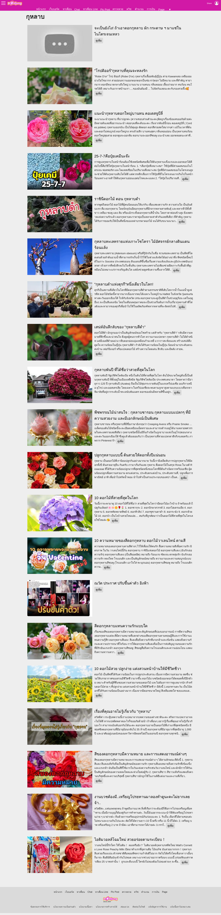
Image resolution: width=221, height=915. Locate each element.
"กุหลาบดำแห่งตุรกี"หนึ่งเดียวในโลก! (123, 286)
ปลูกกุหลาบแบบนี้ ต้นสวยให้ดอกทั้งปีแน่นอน (129, 457)
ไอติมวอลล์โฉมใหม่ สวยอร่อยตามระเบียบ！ (130, 841)
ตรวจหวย (118, 9)
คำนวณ (139, 9)
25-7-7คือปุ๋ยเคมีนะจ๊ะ (112, 158)
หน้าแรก (41, 9)
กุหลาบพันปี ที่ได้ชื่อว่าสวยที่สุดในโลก (124, 372)
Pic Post (105, 9)
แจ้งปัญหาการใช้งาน (157, 909)
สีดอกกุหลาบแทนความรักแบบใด (121, 628)
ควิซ (129, 9)
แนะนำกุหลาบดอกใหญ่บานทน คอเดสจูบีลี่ (128, 115)
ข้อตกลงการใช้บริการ (40, 909)
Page (161, 9)
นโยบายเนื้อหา (85, 909)
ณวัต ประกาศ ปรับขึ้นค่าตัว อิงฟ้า (121, 585)
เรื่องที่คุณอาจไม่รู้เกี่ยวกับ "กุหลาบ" (122, 713)
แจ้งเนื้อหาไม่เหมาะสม (180, 909)
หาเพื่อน (67, 9)
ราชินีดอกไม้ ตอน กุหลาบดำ (117, 201)
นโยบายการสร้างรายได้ (106, 909)
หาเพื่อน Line (90, 9)
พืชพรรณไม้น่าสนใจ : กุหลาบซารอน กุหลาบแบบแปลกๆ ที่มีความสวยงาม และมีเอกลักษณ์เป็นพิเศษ (142, 417)
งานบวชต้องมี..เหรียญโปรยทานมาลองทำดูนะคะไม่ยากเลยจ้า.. (142, 802)
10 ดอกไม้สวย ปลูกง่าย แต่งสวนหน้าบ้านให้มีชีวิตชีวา (137, 671)
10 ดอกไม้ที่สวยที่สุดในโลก (116, 500)
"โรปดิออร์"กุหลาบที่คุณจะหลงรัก (121, 73)
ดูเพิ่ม (99, 42)
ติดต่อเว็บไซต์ (139, 909)
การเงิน (151, 9)
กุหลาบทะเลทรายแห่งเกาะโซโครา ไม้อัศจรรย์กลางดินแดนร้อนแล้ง (142, 247)
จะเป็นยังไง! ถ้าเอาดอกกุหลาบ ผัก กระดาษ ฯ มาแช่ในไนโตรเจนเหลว (137, 33)
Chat (77, 9)
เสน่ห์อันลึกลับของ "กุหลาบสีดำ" (120, 329)
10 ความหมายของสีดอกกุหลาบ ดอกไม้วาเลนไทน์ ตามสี (140, 542)
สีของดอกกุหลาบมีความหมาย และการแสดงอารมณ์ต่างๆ (140, 756)
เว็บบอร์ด (54, 9)
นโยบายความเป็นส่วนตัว (64, 909)
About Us (125, 909)
